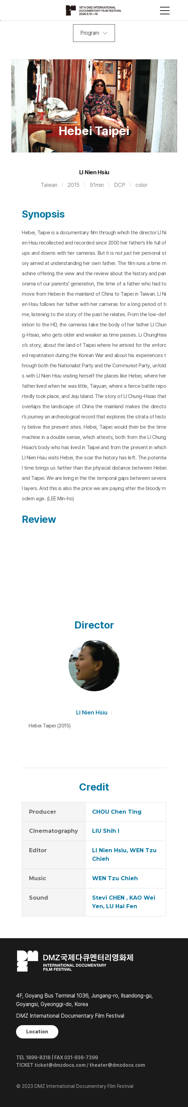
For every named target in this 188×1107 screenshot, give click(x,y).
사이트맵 (165, 10)
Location (37, 1031)
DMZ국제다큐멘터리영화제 (94, 10)
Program (89, 33)
